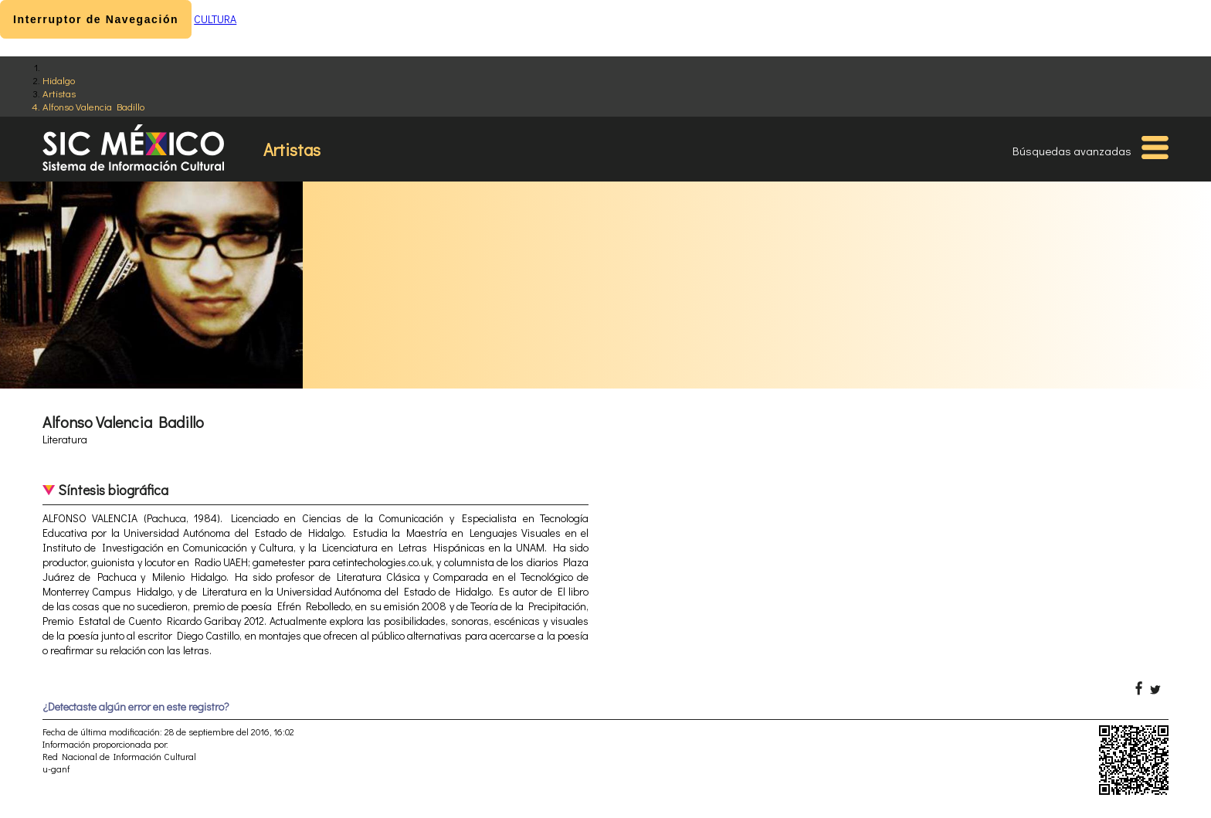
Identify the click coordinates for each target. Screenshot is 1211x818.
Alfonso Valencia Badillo (93, 106)
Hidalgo (58, 80)
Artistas (59, 93)
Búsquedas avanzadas (1072, 150)
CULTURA (215, 19)
